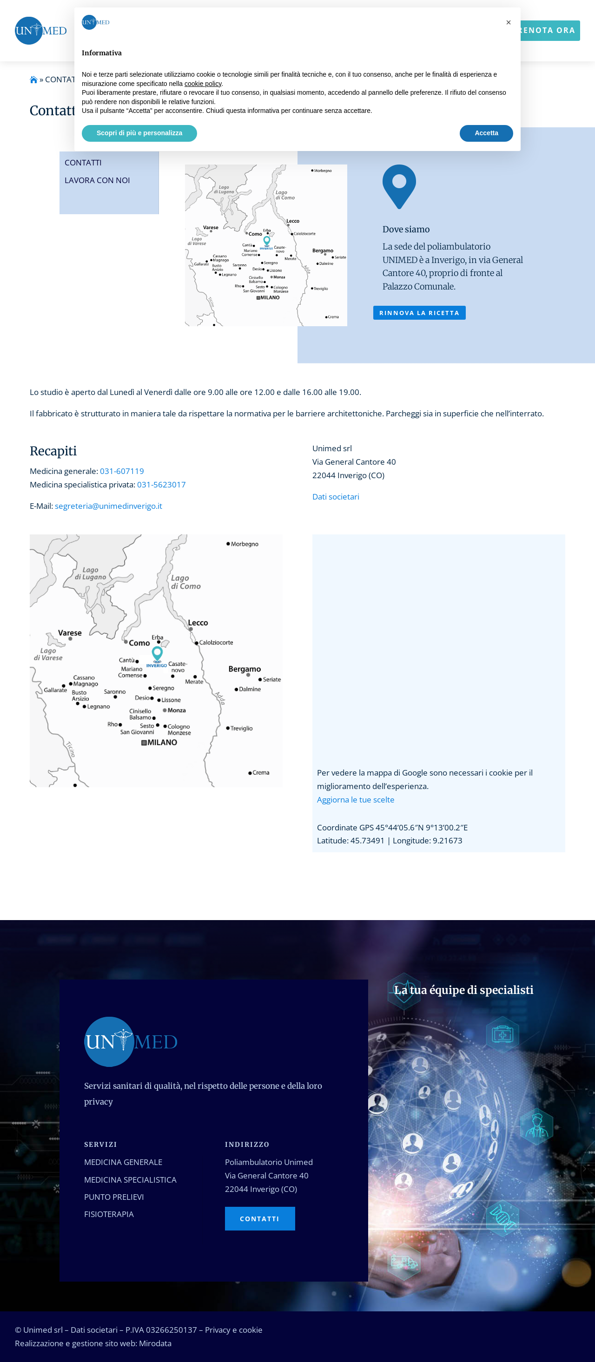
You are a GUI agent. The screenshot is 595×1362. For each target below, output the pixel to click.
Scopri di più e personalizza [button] (139, 133)
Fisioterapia (109, 1214)
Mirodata (155, 1343)
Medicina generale (123, 1162)
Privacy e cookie (234, 1329)
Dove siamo (406, 229)
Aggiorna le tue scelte (356, 799)
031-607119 (122, 471)
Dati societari (335, 496)
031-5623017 (161, 484)
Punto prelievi (114, 1196)
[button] (508, 22)
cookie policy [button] (203, 83)
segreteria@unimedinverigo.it (108, 505)
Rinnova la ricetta (419, 313)
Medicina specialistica (130, 1179)
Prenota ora (543, 30)
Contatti (83, 162)
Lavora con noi (97, 180)
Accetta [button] (486, 133)
